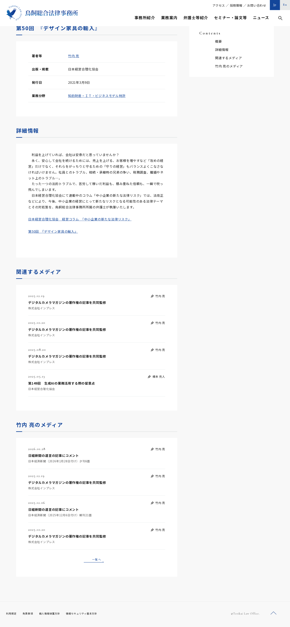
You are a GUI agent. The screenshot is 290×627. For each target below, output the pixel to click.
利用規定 (12, 615)
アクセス (218, 5)
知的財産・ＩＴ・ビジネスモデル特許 (97, 95)
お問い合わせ (256, 5)
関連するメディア (228, 57)
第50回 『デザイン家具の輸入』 (53, 231)
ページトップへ (273, 614)
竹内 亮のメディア (229, 66)
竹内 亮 (73, 55)
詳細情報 (222, 49)
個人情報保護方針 (54, 615)
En (285, 5)
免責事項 (30, 615)
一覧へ (97, 560)
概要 (218, 41)
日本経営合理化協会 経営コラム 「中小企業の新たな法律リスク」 (80, 219)
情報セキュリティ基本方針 (91, 615)
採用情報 (236, 5)
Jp (275, 5)
